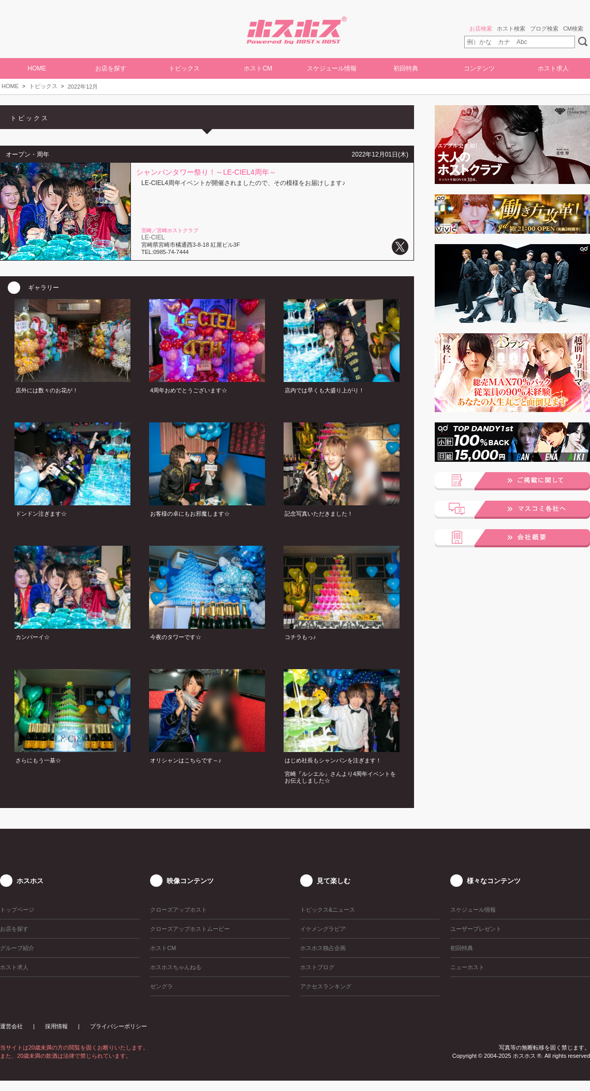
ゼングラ (161, 986)
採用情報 (56, 1026)
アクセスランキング (325, 986)
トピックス (43, 86)
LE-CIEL (153, 237)
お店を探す (110, 68)
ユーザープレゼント (476, 929)
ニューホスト (467, 967)
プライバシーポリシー (118, 1026)
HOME (36, 68)
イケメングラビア (323, 929)
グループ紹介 (17, 948)
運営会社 (11, 1026)
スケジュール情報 (332, 68)
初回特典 (405, 68)
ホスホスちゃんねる (175, 967)
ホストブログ (317, 967)
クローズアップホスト (178, 909)
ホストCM (258, 68)
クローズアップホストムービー (190, 929)
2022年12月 (83, 86)
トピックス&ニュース (327, 909)
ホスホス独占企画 (323, 948)
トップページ (17, 909)
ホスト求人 (553, 68)
